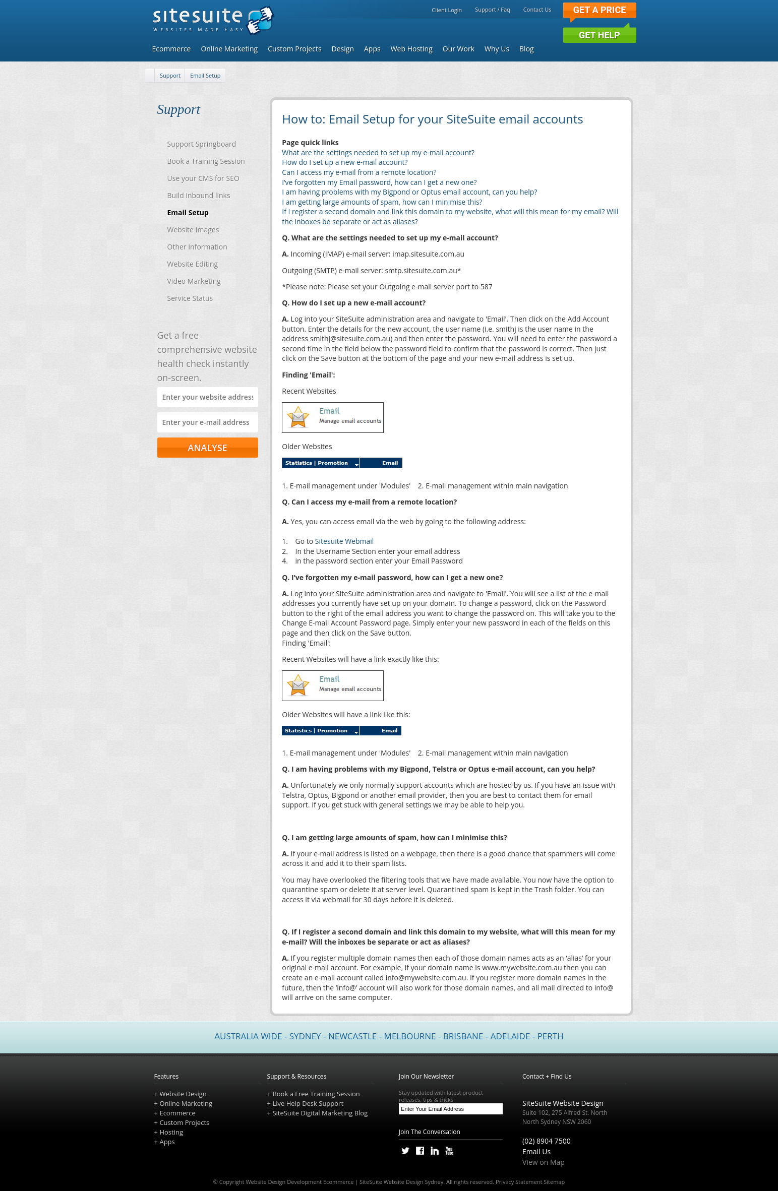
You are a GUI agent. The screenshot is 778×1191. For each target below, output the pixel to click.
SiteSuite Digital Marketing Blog (320, 1112)
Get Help (599, 35)
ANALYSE (207, 448)
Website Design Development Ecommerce (299, 1181)
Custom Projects (294, 48)
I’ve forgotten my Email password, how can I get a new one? (379, 182)
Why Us (497, 48)
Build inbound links (198, 195)
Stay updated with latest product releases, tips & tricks (451, 1096)
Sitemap (554, 1181)
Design (343, 48)
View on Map (543, 1162)
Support (170, 75)
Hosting (171, 1132)
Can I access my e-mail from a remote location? (359, 172)
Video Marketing (194, 281)
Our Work (458, 48)
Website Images (193, 229)
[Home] (150, 76)
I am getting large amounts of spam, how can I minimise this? (382, 202)
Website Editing (192, 264)
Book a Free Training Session (316, 1093)
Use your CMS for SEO (203, 178)
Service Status (190, 298)
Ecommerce (171, 48)
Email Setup (205, 75)
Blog (526, 48)
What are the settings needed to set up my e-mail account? (378, 152)
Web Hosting (412, 48)
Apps (372, 48)
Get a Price (599, 10)
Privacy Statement (519, 1181)
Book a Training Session (206, 161)
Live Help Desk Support (307, 1103)
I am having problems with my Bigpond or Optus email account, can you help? (409, 192)
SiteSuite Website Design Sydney (401, 1181)
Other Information (197, 247)
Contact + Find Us (547, 1076)
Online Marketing (229, 48)
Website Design (182, 1093)
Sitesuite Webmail (344, 541)
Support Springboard (201, 144)
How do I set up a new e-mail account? (344, 162)
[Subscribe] (495, 1108)
